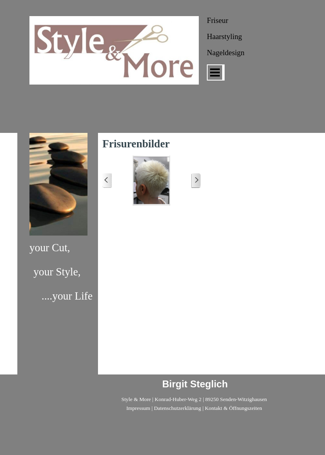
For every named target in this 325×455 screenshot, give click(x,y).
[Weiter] (196, 180)
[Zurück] (107, 180)
